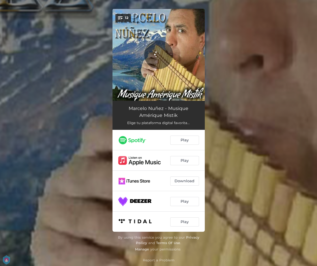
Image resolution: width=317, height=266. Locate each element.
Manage (142, 249)
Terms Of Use (168, 243)
